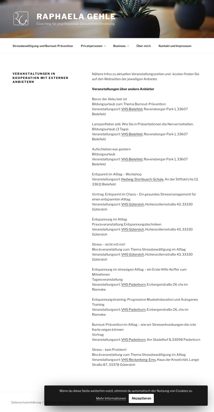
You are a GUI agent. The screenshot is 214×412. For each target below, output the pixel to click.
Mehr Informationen (111, 398)
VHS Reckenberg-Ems (138, 360)
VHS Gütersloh (132, 204)
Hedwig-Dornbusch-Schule (142, 179)
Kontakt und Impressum (175, 46)
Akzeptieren (141, 398)
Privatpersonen (93, 46)
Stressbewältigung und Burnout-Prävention (43, 46)
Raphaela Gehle (76, 16)
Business (121, 46)
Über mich (143, 46)
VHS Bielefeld (132, 109)
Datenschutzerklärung (26, 402)
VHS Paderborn (133, 284)
